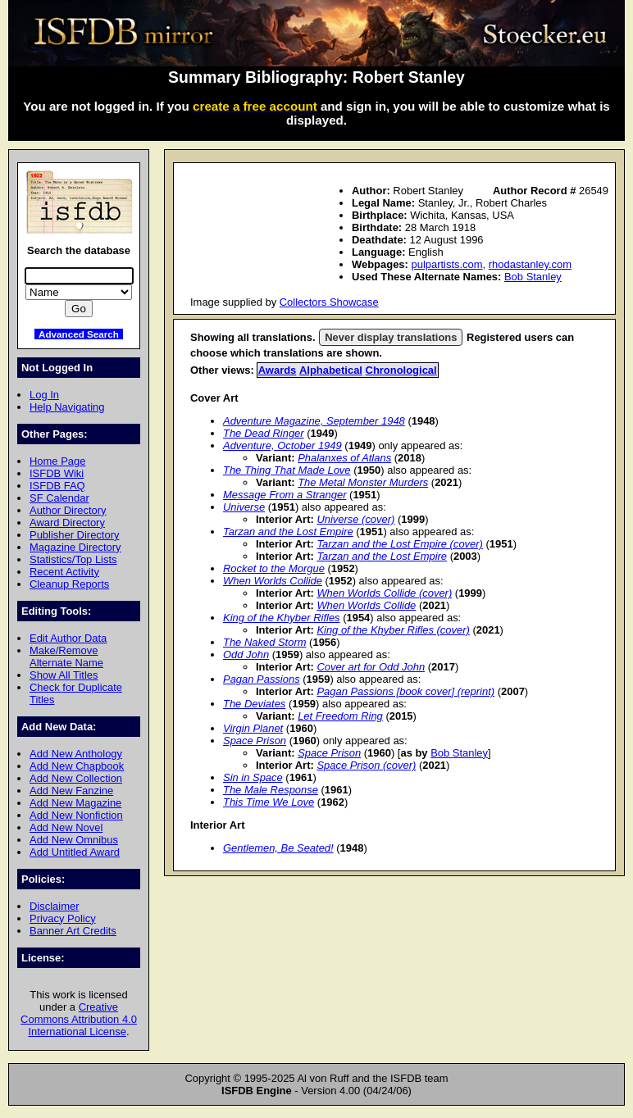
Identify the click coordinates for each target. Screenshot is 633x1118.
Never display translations (391, 337)
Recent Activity (64, 572)
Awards (277, 370)
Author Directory (68, 510)
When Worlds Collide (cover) (384, 593)
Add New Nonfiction (76, 815)
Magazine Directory (75, 547)
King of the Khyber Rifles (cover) (392, 630)
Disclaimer (54, 906)
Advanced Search (79, 334)
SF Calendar (59, 498)
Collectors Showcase (329, 302)
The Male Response (270, 790)
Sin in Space (253, 777)
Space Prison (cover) (366, 765)
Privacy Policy (63, 918)
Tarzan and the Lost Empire (288, 531)
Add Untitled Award (75, 852)
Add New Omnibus (74, 840)
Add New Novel (66, 827)
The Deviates (254, 704)
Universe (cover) (355, 519)
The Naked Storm (265, 642)
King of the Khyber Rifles (281, 617)
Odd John (246, 654)
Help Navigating (67, 407)
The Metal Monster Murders (363, 482)
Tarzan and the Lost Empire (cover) (399, 544)
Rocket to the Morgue (274, 568)
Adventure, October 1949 (282, 445)
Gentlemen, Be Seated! (278, 848)
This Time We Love (268, 802)
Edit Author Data (68, 638)
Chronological (401, 370)
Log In (44, 395)
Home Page (57, 461)
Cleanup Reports (69, 584)
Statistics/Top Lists (73, 559)
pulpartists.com (446, 264)
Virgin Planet (253, 728)
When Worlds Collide (272, 581)
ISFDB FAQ (57, 485)
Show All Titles (64, 675)
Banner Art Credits (73, 931)
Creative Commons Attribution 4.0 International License (78, 1019)
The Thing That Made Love (287, 470)
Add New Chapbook (77, 766)
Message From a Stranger (284, 495)
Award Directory (67, 522)
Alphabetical (330, 370)
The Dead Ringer (263, 433)
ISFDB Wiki (57, 473)
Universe (244, 507)
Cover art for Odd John (370, 667)
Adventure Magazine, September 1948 (314, 421)
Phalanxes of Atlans (344, 458)
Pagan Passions (261, 679)
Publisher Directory (74, 535)
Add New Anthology (76, 754)
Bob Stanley (533, 276)
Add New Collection (76, 778)
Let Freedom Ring (340, 716)
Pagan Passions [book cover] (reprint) (405, 691)
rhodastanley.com (530, 264)
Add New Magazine (75, 803)
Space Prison (254, 740)
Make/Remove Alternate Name (66, 656)
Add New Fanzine (71, 790)
